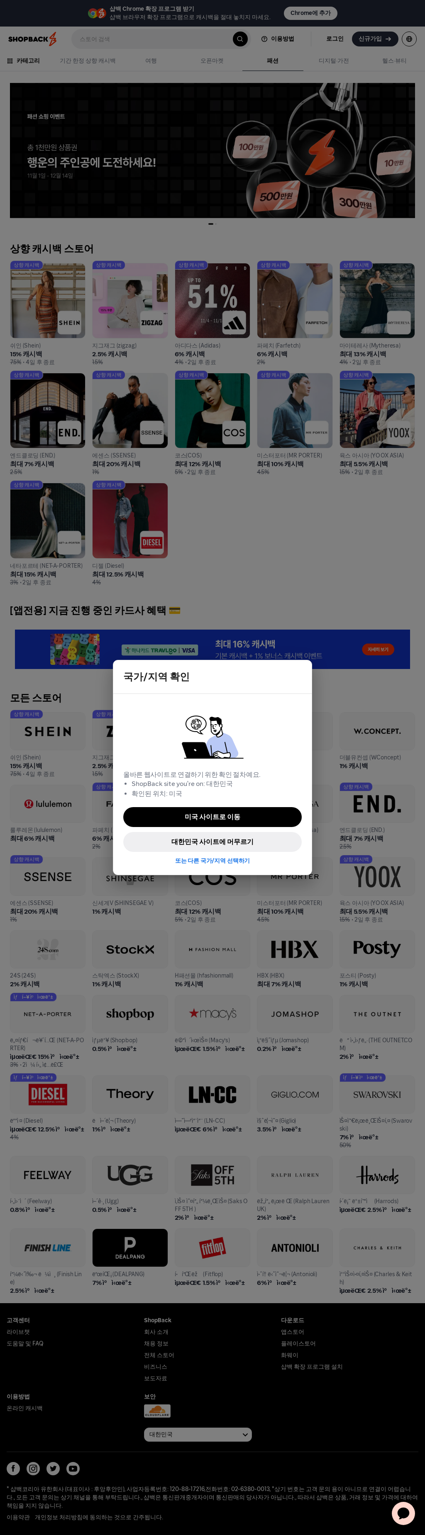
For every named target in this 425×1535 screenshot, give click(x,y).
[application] (403, 1513)
